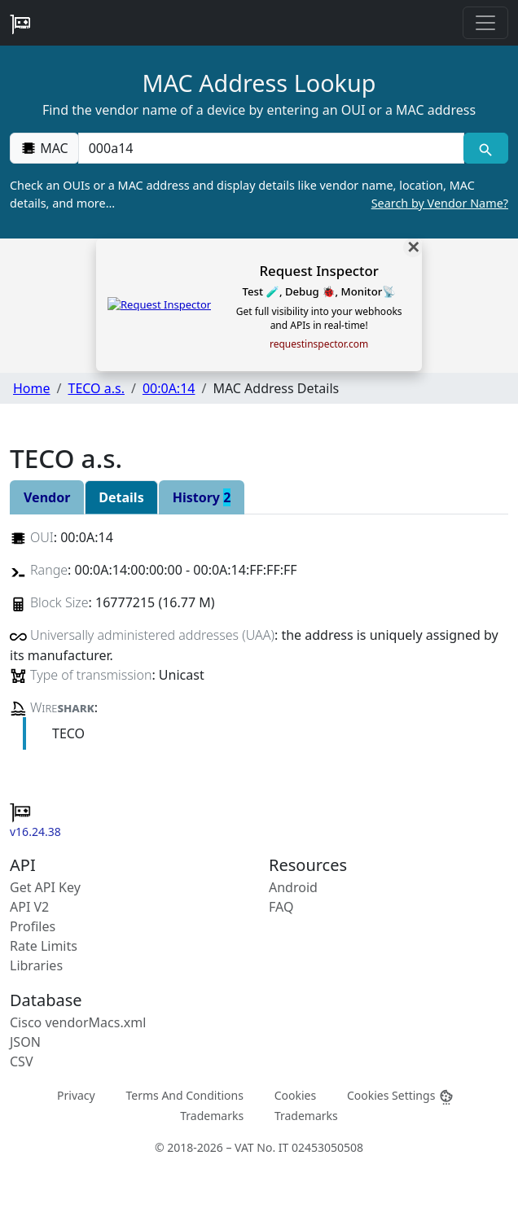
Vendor (47, 497)
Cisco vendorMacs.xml (78, 1022)
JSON (25, 1042)
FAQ (281, 907)
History (202, 497)
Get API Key (45, 887)
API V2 (29, 907)
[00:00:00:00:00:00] (271, 148)
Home (31, 388)
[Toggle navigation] (485, 23)
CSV (21, 1061)
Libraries (36, 965)
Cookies (295, 1094)
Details (121, 497)
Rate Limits (43, 946)
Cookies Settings (400, 1095)
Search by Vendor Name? (439, 203)
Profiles (32, 926)
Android (293, 887)
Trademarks (212, 1115)
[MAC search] (485, 148)
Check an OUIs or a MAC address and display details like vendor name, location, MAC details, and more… (259, 194)
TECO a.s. (96, 388)
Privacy (76, 1094)
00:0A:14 (169, 388)
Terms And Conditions (184, 1094)
